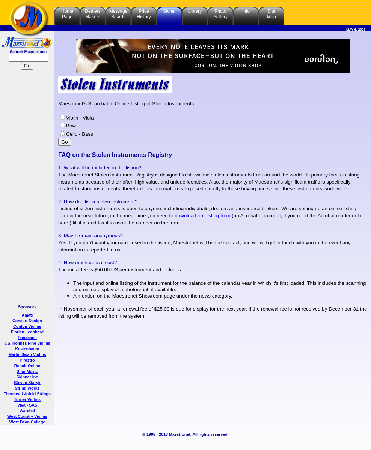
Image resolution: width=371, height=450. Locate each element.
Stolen (169, 11)
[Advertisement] (27, 188)
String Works (27, 388)
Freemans (27, 337)
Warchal (27, 410)
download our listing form (202, 215)
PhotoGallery (220, 14)
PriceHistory (144, 14)
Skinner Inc (27, 377)
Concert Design (27, 320)
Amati (27, 315)
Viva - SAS (27, 405)
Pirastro (27, 360)
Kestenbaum (27, 349)
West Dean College (27, 422)
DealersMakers (92, 14)
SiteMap (271, 14)
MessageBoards (118, 14)
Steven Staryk (27, 382)
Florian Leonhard (27, 332)
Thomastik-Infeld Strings (27, 394)
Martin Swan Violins (27, 354)
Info (246, 11)
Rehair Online (27, 365)
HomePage (67, 14)
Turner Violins (27, 399)
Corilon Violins (27, 326)
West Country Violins (27, 416)
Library (195, 11)
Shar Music (27, 371)
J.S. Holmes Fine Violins (27, 343)
